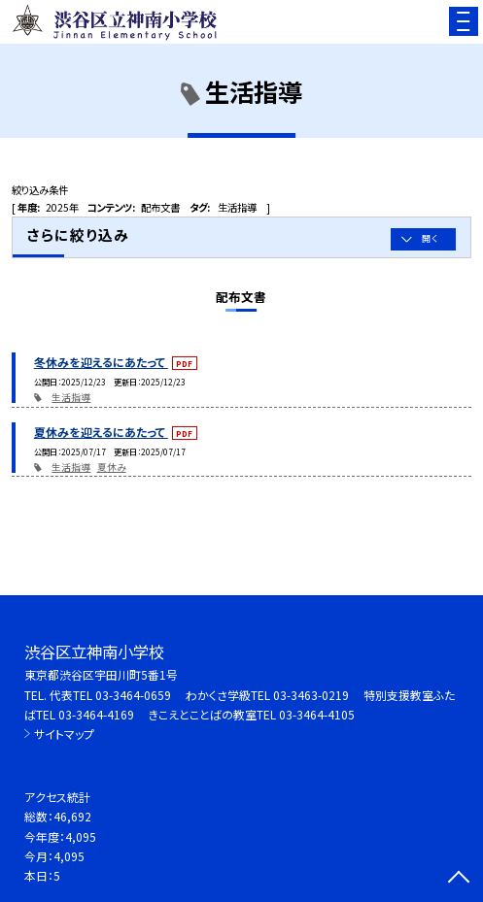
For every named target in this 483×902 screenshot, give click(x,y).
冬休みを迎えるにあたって (101, 361)
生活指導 (71, 397)
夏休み (111, 467)
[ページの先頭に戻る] (458, 878)
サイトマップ (64, 733)
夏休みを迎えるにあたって (101, 431)
